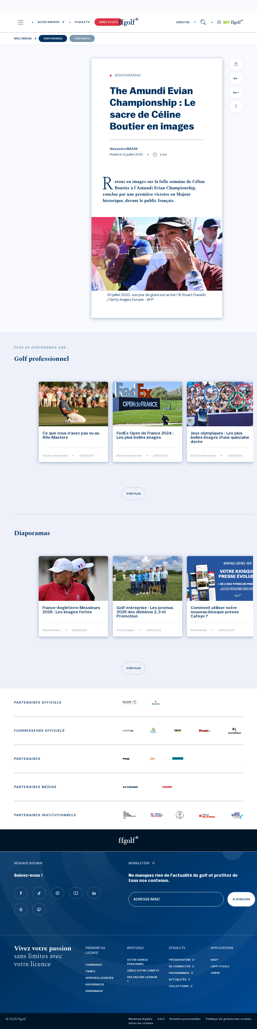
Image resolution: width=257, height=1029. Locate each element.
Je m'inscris (241, 899)
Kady (214, 959)
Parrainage (94, 991)
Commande (93, 964)
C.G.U (160, 1019)
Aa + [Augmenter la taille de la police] (236, 92)
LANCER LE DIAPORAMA (157, 252)
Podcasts (82, 38)
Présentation (179, 959)
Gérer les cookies (140, 1023)
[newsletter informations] (153, 863)
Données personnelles (184, 1019)
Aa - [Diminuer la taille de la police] (236, 78)
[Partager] (236, 64)
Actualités (177, 979)
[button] (20, 22)
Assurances (94, 984)
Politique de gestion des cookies (228, 1019)
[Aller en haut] (236, 106)
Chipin (215, 973)
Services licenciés (99, 977)
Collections (179, 986)
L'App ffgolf (220, 966)
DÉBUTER (182, 22)
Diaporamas (53, 38)
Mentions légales (140, 1019)
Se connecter (179, 966)
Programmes (179, 973)
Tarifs (90, 971)
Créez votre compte (143, 970)
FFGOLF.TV (82, 22)
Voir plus (133, 493)
